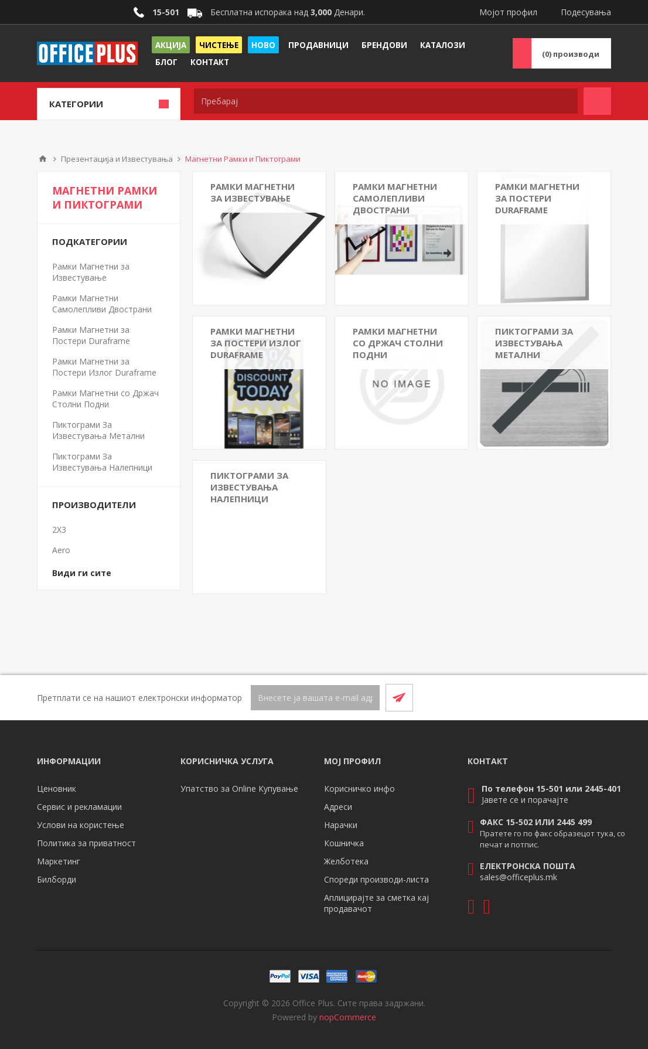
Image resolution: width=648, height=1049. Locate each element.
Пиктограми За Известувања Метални (534, 342)
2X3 (59, 529)
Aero (61, 550)
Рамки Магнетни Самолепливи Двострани (395, 198)
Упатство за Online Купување (239, 788)
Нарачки (340, 824)
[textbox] (386, 101)
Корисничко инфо (359, 788)
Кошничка (344, 843)
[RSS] (597, 697)
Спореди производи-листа (376, 879)
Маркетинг (58, 861)
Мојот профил (508, 12)
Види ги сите (81, 572)
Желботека (346, 861)
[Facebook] (569, 697)
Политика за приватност (86, 843)
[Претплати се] (315, 697)
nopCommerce (347, 1017)
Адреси (338, 806)
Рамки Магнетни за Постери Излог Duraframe (255, 342)
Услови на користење (80, 824)
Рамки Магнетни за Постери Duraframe (537, 198)
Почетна (43, 158)
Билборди (56, 879)
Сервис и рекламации (79, 806)
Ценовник (56, 788)
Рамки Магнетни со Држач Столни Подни (398, 342)
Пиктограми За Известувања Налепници (249, 487)
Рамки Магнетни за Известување (252, 192)
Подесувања (586, 12)
